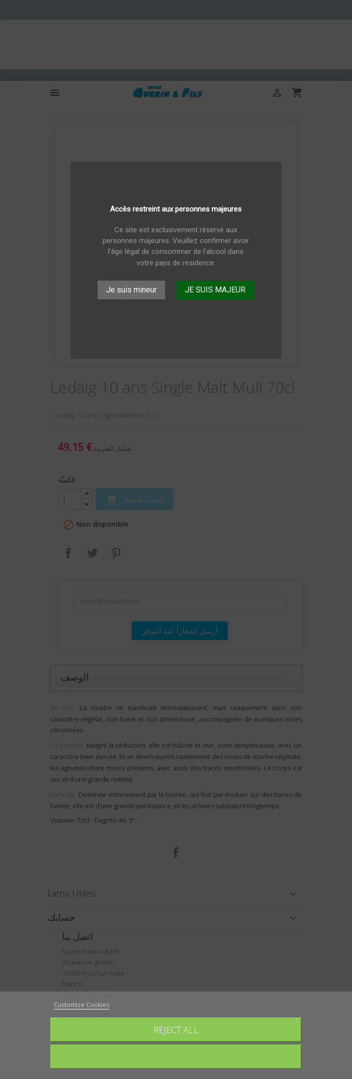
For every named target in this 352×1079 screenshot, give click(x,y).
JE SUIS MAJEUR (215, 289)
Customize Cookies (81, 1004)
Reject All (176, 1029)
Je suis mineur (131, 289)
